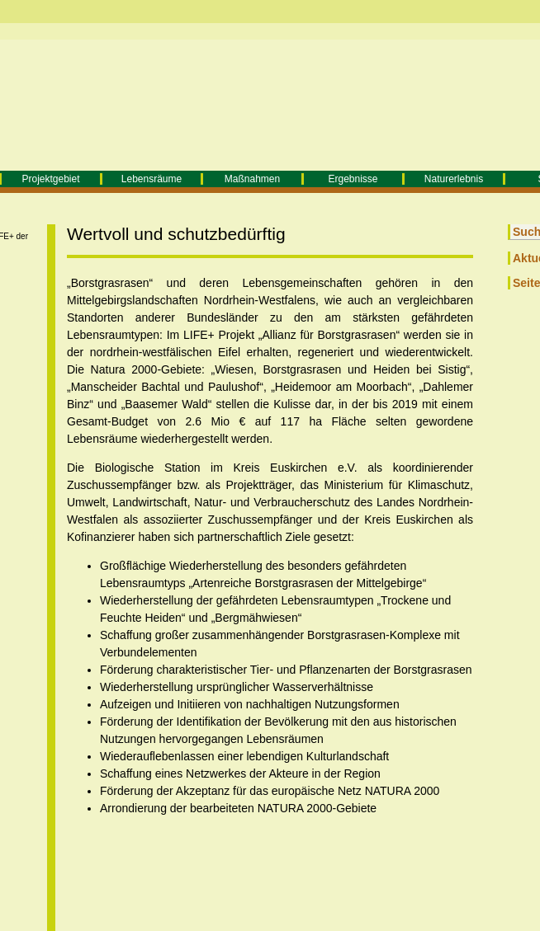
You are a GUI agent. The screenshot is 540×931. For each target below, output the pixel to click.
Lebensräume (151, 179)
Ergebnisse (352, 179)
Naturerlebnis (453, 179)
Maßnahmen (252, 179)
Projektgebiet (50, 179)
